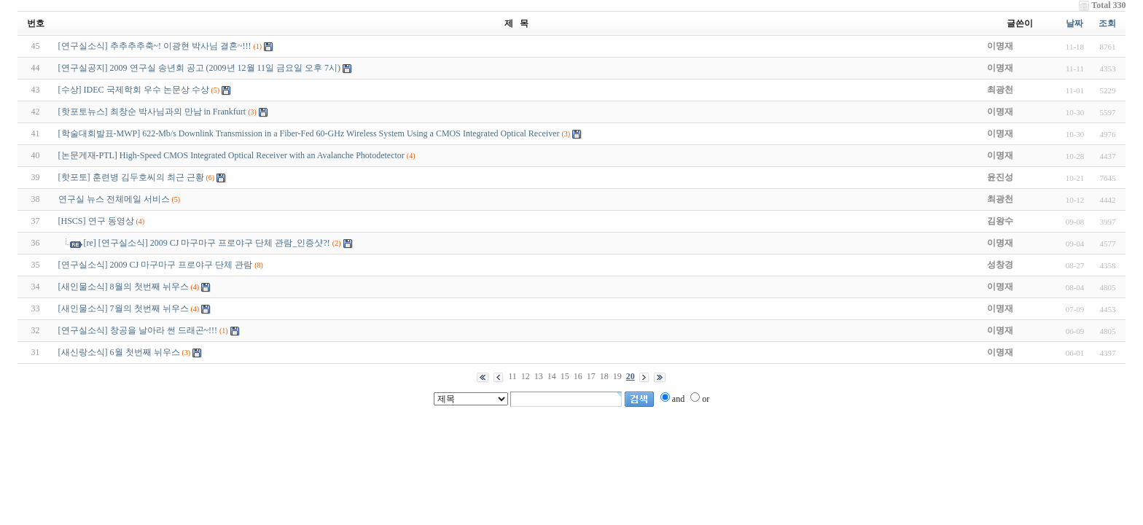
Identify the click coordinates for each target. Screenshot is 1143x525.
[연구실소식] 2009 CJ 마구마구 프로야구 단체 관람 (155, 265)
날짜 (1074, 23)
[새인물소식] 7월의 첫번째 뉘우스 (123, 308)
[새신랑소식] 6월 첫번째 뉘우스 (119, 352)
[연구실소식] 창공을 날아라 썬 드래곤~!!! (137, 330)
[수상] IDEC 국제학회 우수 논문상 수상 (133, 90)
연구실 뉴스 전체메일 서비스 (114, 199)
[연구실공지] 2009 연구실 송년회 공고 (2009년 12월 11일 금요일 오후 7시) (199, 68)
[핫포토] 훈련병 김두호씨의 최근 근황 (131, 177)
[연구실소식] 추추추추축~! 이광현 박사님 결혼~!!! (154, 46)
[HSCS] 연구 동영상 (96, 221)
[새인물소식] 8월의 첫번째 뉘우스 (123, 286)
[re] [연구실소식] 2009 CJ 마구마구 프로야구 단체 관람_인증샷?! (207, 243)
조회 (1107, 23)
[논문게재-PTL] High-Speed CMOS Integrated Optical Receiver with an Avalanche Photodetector (231, 155)
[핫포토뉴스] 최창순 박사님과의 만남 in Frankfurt (152, 111)
